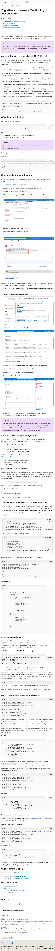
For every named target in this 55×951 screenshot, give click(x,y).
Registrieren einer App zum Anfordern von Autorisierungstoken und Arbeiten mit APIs (25, 515)
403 (51, 73)
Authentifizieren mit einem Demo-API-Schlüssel (13, 21)
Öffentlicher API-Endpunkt (8, 23)
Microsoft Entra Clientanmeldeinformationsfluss (17, 878)
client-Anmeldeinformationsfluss (35, 818)
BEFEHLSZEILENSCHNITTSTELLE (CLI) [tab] (17, 497)
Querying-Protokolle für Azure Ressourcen (15, 890)
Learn (3, 5)
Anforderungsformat (9, 886)
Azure (8, 5)
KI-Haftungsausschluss (6, 946)
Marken (39, 949)
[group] (27, 167)
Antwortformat (8, 888)
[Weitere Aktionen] (52, 5)
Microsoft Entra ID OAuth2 (8, 457)
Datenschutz (39, 946)
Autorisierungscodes (32, 641)
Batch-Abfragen (8, 892)
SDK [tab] (29, 497)
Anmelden (51, 2)
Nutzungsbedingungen (21, 949)
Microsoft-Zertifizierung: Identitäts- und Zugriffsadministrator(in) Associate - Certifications (23, 928)
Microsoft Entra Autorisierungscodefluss (15, 876)
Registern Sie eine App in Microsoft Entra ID (16, 184)
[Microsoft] (27, 2)
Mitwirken (32, 946)
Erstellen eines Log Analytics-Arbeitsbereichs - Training (14, 919)
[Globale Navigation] (1, 2)
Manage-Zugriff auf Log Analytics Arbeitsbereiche (25, 430)
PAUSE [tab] (4, 497)
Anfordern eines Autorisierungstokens (11, 27)
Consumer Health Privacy (7, 949)
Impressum (31, 949)
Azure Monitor (15, 5)
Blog (25, 946)
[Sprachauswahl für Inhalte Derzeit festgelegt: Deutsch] (4, 943)
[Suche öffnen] (46, 2)
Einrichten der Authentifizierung (10, 25)
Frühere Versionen (18, 946)
